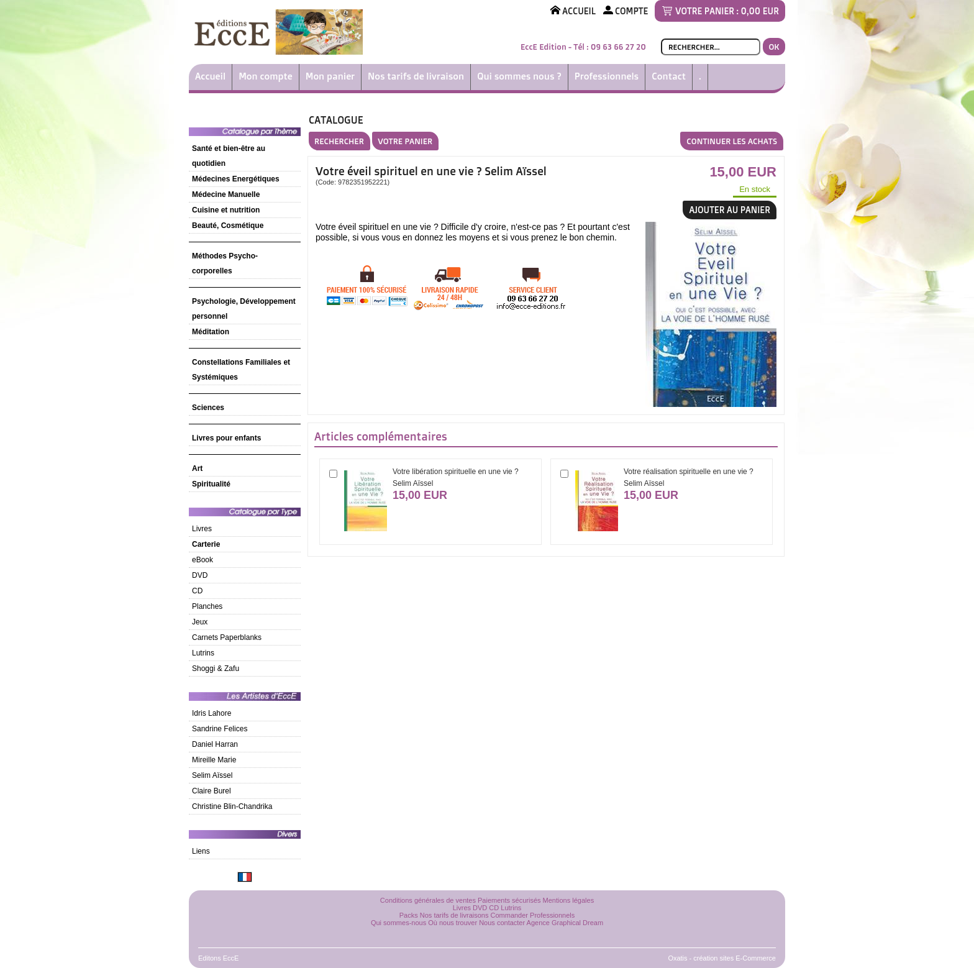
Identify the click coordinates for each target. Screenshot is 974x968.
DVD (199, 575)
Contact (669, 76)
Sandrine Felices (219, 728)
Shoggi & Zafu (215, 668)
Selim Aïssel (212, 775)
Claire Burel (211, 791)
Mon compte (266, 76)
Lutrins (203, 653)
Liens (201, 851)
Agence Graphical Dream (565, 922)
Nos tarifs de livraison (416, 76)
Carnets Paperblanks (227, 637)
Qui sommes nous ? (519, 76)
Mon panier (330, 76)
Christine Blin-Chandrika (232, 806)
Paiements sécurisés (509, 900)
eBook (202, 559)
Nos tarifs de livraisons (454, 915)
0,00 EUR (760, 11)
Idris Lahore (211, 713)
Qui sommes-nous (398, 922)
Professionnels (607, 76)
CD (197, 591)
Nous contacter (502, 922)
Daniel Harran (215, 744)
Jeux (199, 622)
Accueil (210, 76)
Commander (510, 915)
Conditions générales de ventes (428, 900)
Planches (207, 606)
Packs (408, 915)
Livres (202, 528)
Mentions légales (568, 900)
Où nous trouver (452, 922)
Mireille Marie (214, 760)
